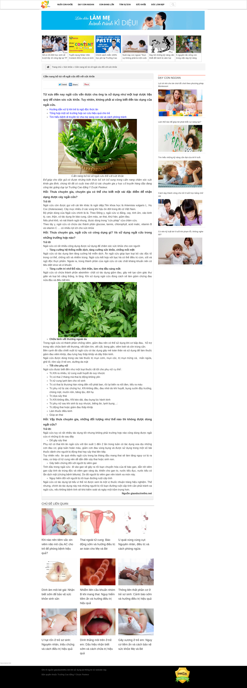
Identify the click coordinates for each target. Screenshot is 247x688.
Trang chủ (56, 67)
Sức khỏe (141, 4)
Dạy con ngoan (86, 4)
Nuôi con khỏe (65, 4)
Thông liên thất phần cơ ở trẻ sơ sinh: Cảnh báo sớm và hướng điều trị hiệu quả (135, 594)
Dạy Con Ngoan (169, 77)
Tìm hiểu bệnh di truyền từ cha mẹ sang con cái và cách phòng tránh (87, 117)
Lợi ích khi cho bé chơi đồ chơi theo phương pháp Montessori (181, 85)
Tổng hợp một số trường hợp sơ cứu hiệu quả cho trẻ (79, 113)
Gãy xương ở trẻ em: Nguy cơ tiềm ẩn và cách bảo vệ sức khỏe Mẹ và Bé (135, 644)
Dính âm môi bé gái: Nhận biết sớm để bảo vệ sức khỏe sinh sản (58, 594)
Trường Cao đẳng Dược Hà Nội (5, 663)
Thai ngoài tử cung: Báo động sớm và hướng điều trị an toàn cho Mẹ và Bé (97, 544)
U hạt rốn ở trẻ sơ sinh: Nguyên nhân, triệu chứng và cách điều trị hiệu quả (58, 644)
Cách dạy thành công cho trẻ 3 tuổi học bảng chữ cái (180, 194)
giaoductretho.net (62, 670)
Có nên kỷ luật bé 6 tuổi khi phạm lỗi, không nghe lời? (180, 233)
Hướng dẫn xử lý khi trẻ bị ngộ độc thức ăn (73, 109)
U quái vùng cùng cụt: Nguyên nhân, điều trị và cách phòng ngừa (133, 544)
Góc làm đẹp (157, 4)
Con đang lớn (106, 4)
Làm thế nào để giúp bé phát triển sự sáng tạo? (179, 122)
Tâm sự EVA (125, 4)
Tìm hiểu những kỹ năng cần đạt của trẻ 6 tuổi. (179, 157)
